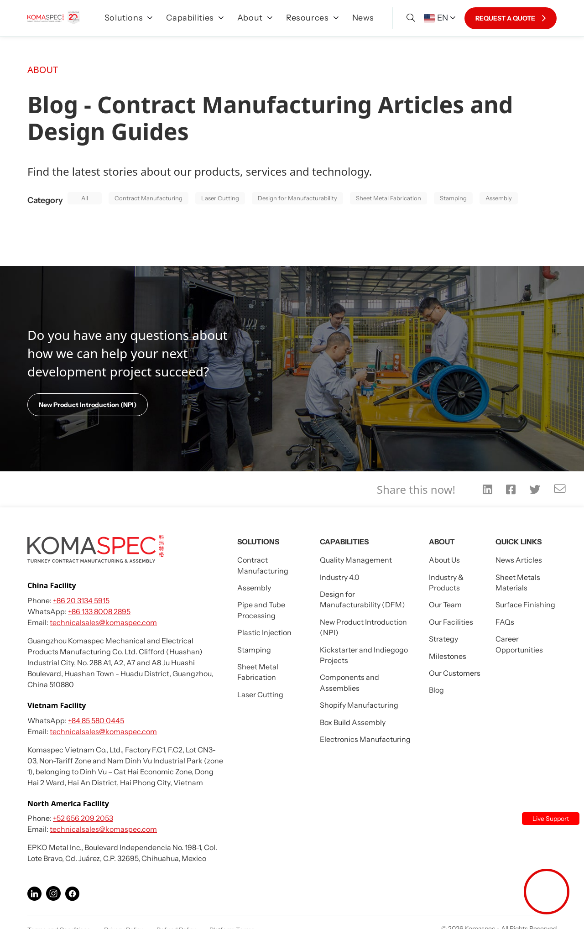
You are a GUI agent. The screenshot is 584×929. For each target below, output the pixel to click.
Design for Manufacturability (297, 198)
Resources (312, 18)
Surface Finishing (525, 604)
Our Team (445, 604)
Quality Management (356, 559)
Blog (436, 689)
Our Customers (454, 673)
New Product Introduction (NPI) (87, 405)
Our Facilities (451, 621)
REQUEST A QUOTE (510, 18)
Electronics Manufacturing (365, 739)
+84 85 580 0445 (96, 720)
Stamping (453, 198)
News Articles (518, 559)
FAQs (504, 621)
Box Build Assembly (353, 722)
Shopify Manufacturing (359, 705)
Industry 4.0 (340, 577)
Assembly (498, 198)
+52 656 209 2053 (83, 818)
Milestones (447, 656)
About (254, 18)
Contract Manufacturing (148, 198)
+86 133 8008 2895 (99, 611)
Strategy (443, 638)
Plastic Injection (264, 632)
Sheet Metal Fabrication (388, 198)
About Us (444, 559)
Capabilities (195, 18)
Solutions (128, 18)
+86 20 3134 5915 (81, 600)
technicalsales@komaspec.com (103, 622)
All (84, 198)
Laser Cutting (220, 198)
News (363, 18)
